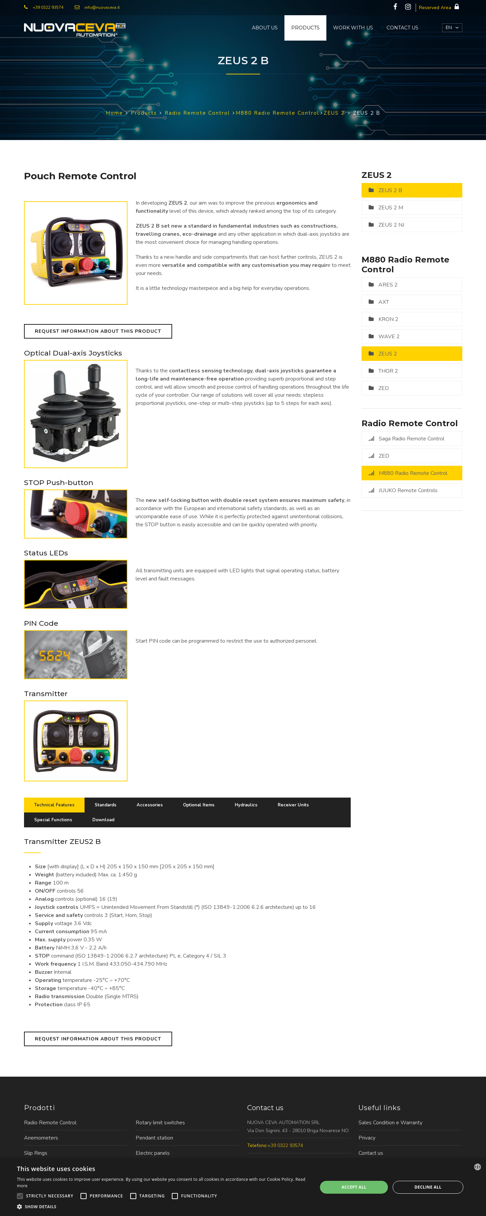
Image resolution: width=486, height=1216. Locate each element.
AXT (383, 302)
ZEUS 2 (387, 354)
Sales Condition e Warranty (390, 1122)
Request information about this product (98, 331)
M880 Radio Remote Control (413, 473)
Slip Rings (35, 1153)
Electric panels (153, 1153)
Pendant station (154, 1138)
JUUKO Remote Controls (408, 490)
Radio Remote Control (50, 1122)
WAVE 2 (389, 336)
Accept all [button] (354, 1187)
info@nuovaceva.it (102, 7)
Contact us (402, 28)
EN (449, 27)
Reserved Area (440, 7)
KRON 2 (388, 319)
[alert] (243, 1187)
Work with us (353, 28)
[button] (163, 1207)
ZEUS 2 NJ (391, 225)
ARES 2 (388, 285)
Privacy (366, 1138)
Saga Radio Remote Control (411, 438)
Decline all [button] (428, 1187)
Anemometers (41, 1138)
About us (265, 28)
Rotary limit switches (160, 1122)
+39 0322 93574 (48, 7)
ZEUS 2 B (390, 190)
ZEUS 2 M (390, 207)
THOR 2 (388, 371)
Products (305, 28)
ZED (383, 388)
